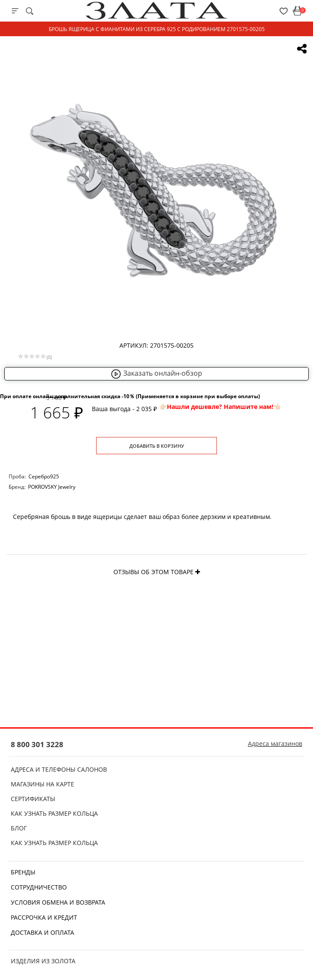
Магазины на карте (42, 784)
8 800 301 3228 (37, 744)
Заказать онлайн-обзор (156, 373)
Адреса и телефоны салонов (59, 769)
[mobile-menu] (15, 10)
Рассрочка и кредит (44, 917)
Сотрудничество (39, 887)
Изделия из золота (43, 961)
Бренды (23, 872)
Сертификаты (33, 799)
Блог (19, 828)
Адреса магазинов (275, 743)
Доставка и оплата (42, 932)
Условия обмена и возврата (58, 902)
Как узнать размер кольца (54, 813)
